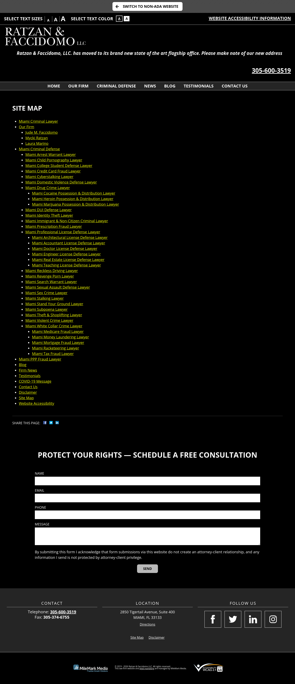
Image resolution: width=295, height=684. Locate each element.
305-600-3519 (271, 70)
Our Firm (78, 86)
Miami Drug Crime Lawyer (47, 187)
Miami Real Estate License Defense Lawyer (68, 259)
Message (42, 524)
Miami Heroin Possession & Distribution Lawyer (72, 198)
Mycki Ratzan (36, 137)
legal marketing (147, 668)
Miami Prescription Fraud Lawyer (53, 226)
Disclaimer (28, 392)
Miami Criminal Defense (39, 148)
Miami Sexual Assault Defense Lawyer (57, 287)
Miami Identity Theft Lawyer (49, 215)
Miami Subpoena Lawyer (46, 309)
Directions (147, 624)
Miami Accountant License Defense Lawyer (68, 242)
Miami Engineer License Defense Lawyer (66, 254)
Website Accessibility (36, 403)
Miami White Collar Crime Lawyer (53, 325)
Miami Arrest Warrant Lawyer (50, 154)
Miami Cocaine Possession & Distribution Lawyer (73, 193)
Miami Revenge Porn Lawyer (49, 276)
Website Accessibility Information (250, 18)
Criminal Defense (116, 86)
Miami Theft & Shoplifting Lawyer (53, 314)
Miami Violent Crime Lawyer (49, 320)
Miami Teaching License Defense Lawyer (66, 265)
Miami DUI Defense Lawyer (48, 209)
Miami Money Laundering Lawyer (60, 337)
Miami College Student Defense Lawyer (58, 165)
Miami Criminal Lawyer (38, 121)
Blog (169, 86)
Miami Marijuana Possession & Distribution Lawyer (75, 204)
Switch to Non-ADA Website (150, 6)
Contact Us (234, 86)
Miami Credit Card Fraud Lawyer (53, 171)
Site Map (26, 397)
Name (39, 473)
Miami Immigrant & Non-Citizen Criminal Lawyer (66, 220)
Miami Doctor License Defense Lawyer (64, 248)
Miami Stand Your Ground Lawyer (54, 303)
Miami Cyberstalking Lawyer (49, 176)
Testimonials (198, 86)
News (150, 86)
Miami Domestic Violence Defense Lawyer (61, 182)
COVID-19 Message (35, 381)
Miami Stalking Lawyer (44, 298)
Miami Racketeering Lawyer (55, 348)
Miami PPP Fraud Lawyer (40, 359)
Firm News (28, 370)
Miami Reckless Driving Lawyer (51, 270)
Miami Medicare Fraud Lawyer (58, 331)
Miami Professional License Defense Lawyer (62, 231)
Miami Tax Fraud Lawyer (53, 353)
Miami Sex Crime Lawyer (46, 292)
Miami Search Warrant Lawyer (51, 281)
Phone (40, 507)
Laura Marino (36, 143)
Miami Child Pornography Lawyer (53, 160)
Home (54, 86)
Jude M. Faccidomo (41, 132)
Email (39, 490)
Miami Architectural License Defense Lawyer (70, 237)
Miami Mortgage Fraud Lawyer (58, 342)
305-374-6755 (56, 617)
